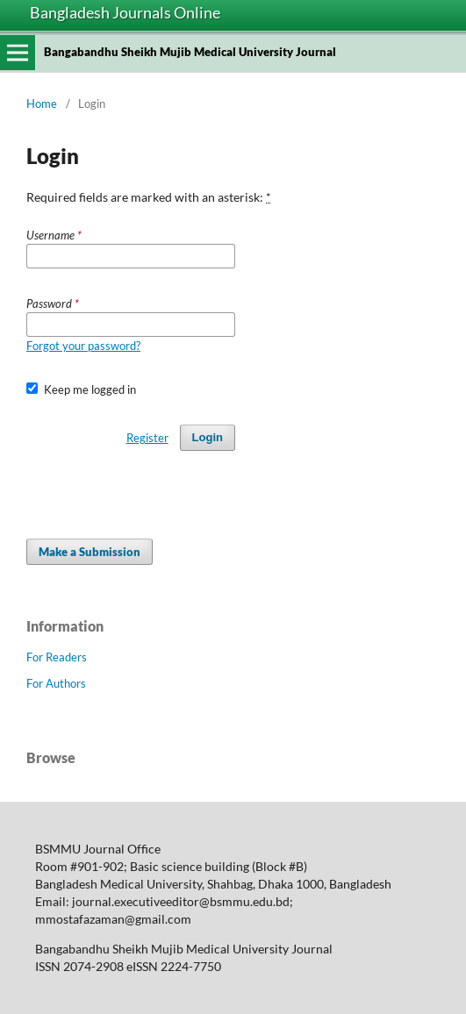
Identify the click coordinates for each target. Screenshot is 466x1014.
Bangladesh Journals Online (125, 12)
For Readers (56, 657)
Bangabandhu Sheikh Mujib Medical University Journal (190, 52)
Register (147, 438)
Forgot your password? (83, 346)
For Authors (56, 683)
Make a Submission (89, 552)
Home (41, 103)
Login (207, 437)
